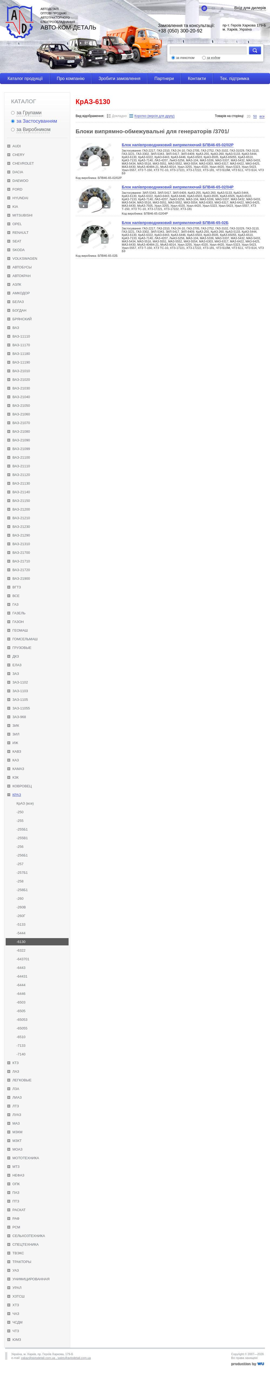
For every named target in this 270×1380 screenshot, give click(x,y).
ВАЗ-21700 (21, 553)
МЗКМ (17, 1132)
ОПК (16, 1184)
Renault (20, 233)
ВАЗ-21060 (21, 414)
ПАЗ (15, 1193)
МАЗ (16, 1123)
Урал (17, 1288)
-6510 (20, 1037)
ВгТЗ (16, 587)
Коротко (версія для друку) (154, 116)
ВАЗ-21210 (21, 518)
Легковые (22, 1080)
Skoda (18, 250)
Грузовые (21, 648)
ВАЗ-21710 (21, 561)
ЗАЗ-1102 (20, 682)
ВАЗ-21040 (21, 397)
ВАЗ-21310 (21, 544)
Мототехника (25, 1158)
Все (15, 596)
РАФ (15, 1218)
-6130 (20, 942)
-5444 (20, 933)
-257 (19, 864)
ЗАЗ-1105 (20, 700)
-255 (19, 821)
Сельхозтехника (28, 1236)
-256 (19, 847)
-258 (19, 881)
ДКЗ (15, 656)
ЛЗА (15, 1089)
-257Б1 (22, 873)
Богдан (19, 310)
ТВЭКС (18, 1253)
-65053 (21, 1020)
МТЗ (15, 1167)
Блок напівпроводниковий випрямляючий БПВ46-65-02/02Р (178, 145)
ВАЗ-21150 (21, 501)
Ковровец (22, 786)
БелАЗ (18, 302)
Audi (16, 146)
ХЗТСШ (18, 1296)
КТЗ (15, 1063)
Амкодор (21, 293)
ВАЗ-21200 (21, 509)
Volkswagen (24, 258)
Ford (17, 189)
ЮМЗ (16, 1340)
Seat (16, 241)
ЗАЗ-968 (19, 717)
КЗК (15, 777)
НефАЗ (18, 1175)
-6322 (20, 950)
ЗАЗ (15, 674)
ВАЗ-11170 (21, 345)
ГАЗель (18, 613)
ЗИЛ (15, 734)
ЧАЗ (15, 1314)
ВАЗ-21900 (21, 578)
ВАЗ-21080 (21, 431)
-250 (19, 812)
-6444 (20, 985)
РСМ (16, 1227)
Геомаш (20, 630)
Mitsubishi (22, 215)
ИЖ (15, 743)
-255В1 (22, 838)
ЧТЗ (15, 1331)
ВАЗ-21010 (21, 371)
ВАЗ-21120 (21, 475)
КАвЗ (16, 751)
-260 (19, 898)
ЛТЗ (15, 1106)
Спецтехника (25, 1244)
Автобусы (22, 267)
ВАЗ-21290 (21, 535)
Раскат (19, 1210)
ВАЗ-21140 (21, 492)
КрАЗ (16, 795)
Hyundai (20, 198)
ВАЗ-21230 (21, 527)
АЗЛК (16, 284)
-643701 (22, 959)
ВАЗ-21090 (21, 440)
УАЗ (15, 1270)
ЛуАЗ (16, 1115)
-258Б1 (22, 890)
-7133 (20, 1046)
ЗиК (15, 726)
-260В (21, 907)
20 (248, 116)
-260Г (20, 916)
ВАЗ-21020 (21, 380)
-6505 (20, 1011)
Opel (17, 224)
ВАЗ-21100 (21, 457)
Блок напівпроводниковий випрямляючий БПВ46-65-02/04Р (178, 187)
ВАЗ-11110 (21, 336)
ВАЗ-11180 (21, 354)
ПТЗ (15, 1201)
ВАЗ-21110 (21, 466)
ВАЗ (15, 328)
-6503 (20, 1002)
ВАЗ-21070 (21, 423)
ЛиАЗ (17, 1097)
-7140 (20, 1054)
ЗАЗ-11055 (21, 708)
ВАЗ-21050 (21, 406)
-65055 (21, 1028)
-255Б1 (22, 829)
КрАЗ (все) (25, 803)
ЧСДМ (17, 1322)
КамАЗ (18, 769)
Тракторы (21, 1262)
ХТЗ (15, 1305)
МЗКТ (17, 1141)
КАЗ (15, 760)
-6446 (20, 994)
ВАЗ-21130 (21, 483)
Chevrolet (23, 163)
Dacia (17, 172)
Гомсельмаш (25, 639)
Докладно (119, 116)
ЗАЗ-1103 (20, 691)
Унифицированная (30, 1279)
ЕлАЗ (17, 665)
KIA (15, 207)
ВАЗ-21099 (21, 449)
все (262, 116)
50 (255, 116)
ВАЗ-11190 (21, 362)
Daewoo (20, 181)
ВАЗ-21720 (21, 570)
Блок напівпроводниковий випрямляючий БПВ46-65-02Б (175, 223)
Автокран (21, 276)
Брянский (22, 319)
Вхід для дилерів (250, 7)
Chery (18, 155)
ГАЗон (18, 622)
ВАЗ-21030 (21, 388)
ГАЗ (15, 604)
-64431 (21, 976)
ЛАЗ (15, 1071)
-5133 (20, 924)
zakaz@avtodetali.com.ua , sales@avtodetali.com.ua (56, 1357)
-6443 (20, 968)
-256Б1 (22, 855)
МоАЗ (17, 1149)
